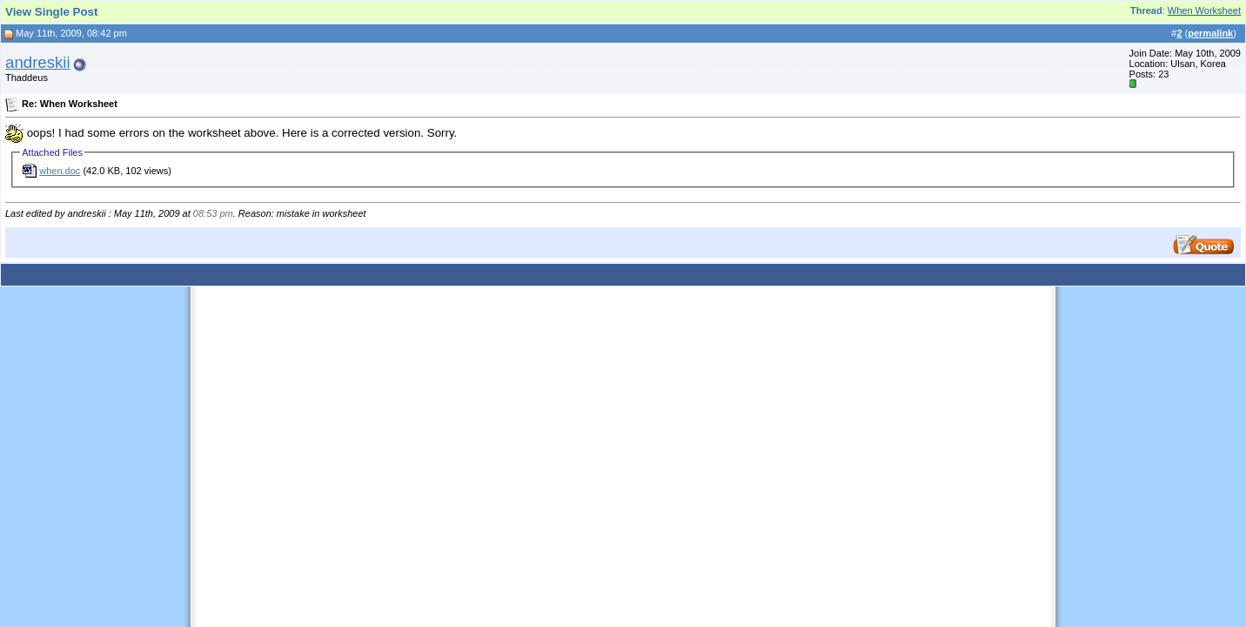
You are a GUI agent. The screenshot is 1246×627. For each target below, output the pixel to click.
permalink (1210, 33)
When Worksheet (1204, 10)
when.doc (59, 170)
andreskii (37, 62)
